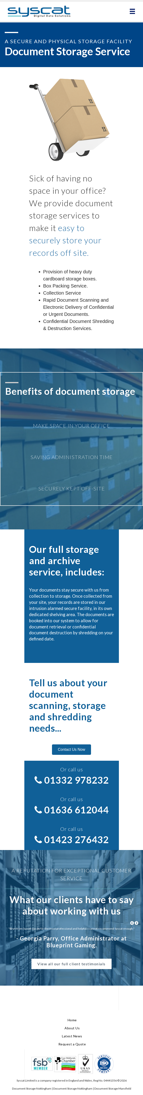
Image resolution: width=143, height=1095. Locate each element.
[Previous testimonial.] (132, 923)
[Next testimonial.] (136, 923)
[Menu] (132, 11)
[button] (71, 749)
